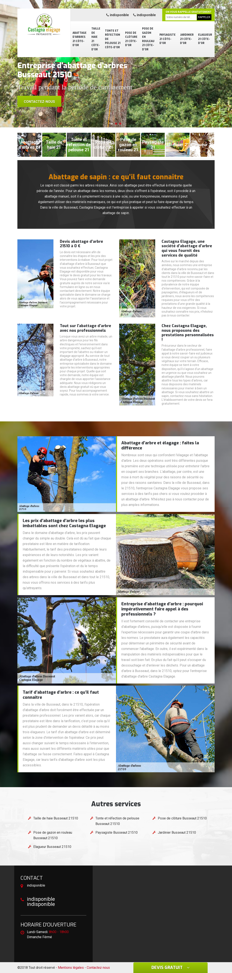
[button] (112, 123)
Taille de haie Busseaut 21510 (55, 818)
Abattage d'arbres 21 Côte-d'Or (80, 39)
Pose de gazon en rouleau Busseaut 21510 (52, 835)
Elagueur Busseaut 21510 (52, 847)
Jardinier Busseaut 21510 (177, 832)
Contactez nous (98, 968)
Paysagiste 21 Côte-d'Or (167, 39)
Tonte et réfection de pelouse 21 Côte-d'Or (112, 39)
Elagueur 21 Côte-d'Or (205, 39)
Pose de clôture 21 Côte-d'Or (131, 39)
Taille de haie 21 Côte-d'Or (95, 39)
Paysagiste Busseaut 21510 (116, 832)
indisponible (117, 15)
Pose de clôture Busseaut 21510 (182, 818)
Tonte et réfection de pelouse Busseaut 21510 (117, 821)
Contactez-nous (39, 102)
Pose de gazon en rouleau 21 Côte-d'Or (148, 39)
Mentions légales (71, 968)
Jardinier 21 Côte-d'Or (187, 39)
